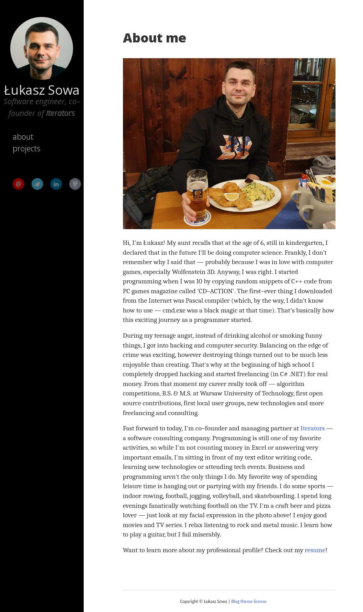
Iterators (60, 113)
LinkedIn (56, 184)
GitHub (75, 184)
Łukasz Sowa (42, 90)
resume (315, 550)
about (23, 136)
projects (26, 148)
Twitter (37, 184)
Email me (18, 184)
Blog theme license (249, 601)
